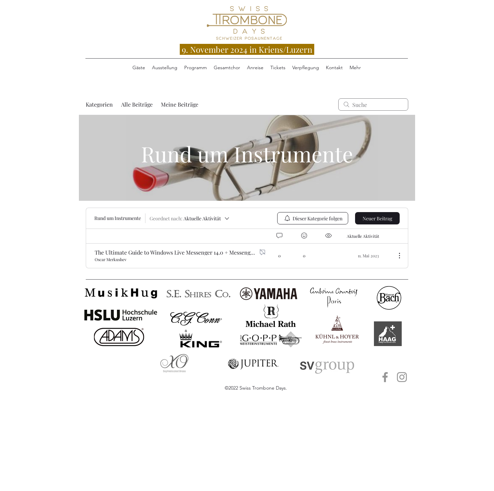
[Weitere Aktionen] (396, 255)
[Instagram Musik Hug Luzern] (402, 377)
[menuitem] (312, 218)
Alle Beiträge (137, 104)
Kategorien (99, 104)
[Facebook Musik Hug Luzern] (385, 377)
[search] (373, 104)
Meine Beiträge (179, 104)
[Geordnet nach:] (190, 218)
